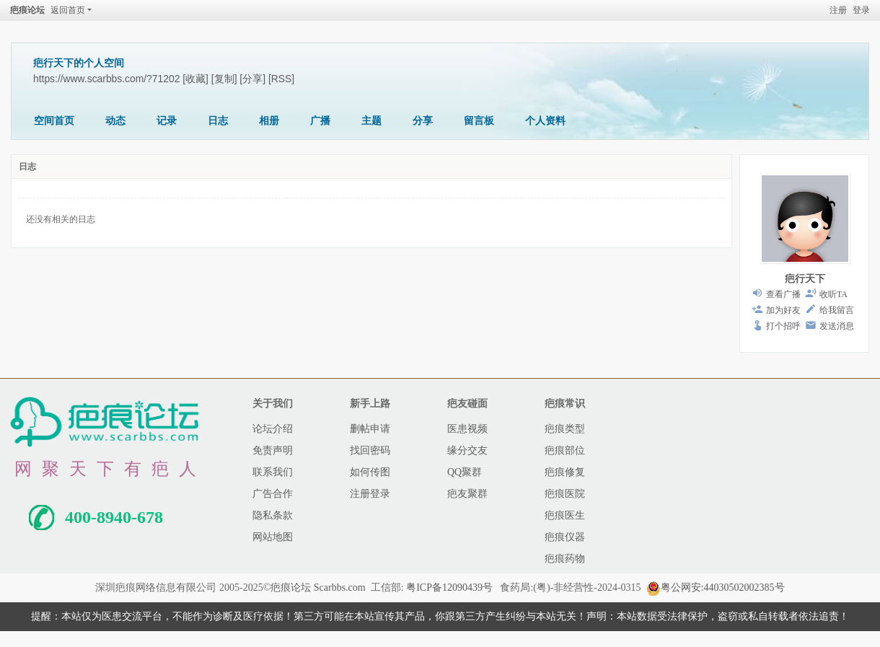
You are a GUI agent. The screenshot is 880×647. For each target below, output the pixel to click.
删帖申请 (370, 428)
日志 (218, 120)
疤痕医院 (565, 493)
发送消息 (836, 326)
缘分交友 (467, 450)
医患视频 (467, 428)
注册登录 (370, 493)
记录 (167, 120)
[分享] (252, 78)
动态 (115, 120)
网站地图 (272, 537)
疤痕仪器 (565, 537)
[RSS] (281, 78)
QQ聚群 (464, 472)
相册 (269, 120)
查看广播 (783, 294)
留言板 (479, 120)
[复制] (224, 78)
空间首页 (54, 120)
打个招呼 (783, 326)
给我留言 (836, 310)
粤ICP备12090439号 (449, 587)
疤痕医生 (565, 515)
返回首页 (67, 10)
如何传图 (370, 472)
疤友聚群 (467, 493)
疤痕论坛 (27, 10)
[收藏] (195, 78)
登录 (861, 10)
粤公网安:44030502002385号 (715, 587)
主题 (371, 120)
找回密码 (370, 450)
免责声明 (272, 450)
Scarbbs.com (340, 587)
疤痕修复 (565, 472)
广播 (320, 120)
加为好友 (783, 310)
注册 (838, 10)
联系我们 (272, 472)
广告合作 (272, 493)
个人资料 (545, 120)
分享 (423, 120)
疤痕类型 (565, 428)
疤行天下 (805, 278)
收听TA (833, 294)
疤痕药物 (565, 558)
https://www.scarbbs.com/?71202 (106, 78)
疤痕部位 (565, 450)
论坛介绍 (272, 428)
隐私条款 (272, 515)
